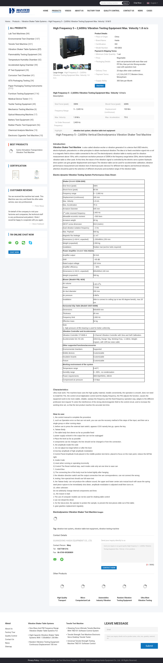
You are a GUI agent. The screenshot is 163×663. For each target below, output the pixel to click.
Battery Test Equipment (18, 120)
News (140, 11)
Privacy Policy (33, 660)
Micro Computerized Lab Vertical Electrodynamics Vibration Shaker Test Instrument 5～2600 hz (83, 599)
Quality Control (111, 11)
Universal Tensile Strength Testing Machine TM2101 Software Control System (82, 642)
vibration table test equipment (86, 529)
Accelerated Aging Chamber (21, 65)
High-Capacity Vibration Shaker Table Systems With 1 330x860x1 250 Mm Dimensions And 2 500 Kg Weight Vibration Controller (44, 636)
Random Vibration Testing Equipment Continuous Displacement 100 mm (124, 599)
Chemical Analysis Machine (20, 130)
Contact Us (128, 11)
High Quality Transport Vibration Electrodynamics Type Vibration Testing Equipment (62, 599)
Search (125, 3)
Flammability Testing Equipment (22, 54)
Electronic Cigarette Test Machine (23, 135)
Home (45, 11)
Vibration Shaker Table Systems (34, 21)
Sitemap (8, 647)
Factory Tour (93, 11)
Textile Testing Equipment (20, 104)
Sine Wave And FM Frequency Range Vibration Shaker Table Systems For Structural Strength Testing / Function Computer (44, 630)
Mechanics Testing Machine (21, 109)
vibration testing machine (109, 529)
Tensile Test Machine (17, 44)
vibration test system (65, 529)
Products (56, 11)
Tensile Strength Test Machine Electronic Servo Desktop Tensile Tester (84, 636)
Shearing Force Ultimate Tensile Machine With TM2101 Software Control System (84, 629)
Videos (68, 11)
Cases (149, 11)
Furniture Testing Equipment (21, 93)
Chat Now (137, 3)
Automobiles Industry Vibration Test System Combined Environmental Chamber (103, 599)
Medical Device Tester (18, 99)
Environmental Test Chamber (21, 39)
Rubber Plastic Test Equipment (22, 125)
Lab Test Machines (16, 33)
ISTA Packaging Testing (19, 80)
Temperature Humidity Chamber (22, 60)
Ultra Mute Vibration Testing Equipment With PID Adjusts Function (145, 599)
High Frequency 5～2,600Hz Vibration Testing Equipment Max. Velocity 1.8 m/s (71, 75)
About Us (79, 11)
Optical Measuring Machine (20, 114)
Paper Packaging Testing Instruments (25, 86)
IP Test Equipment (16, 70)
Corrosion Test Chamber (19, 75)
